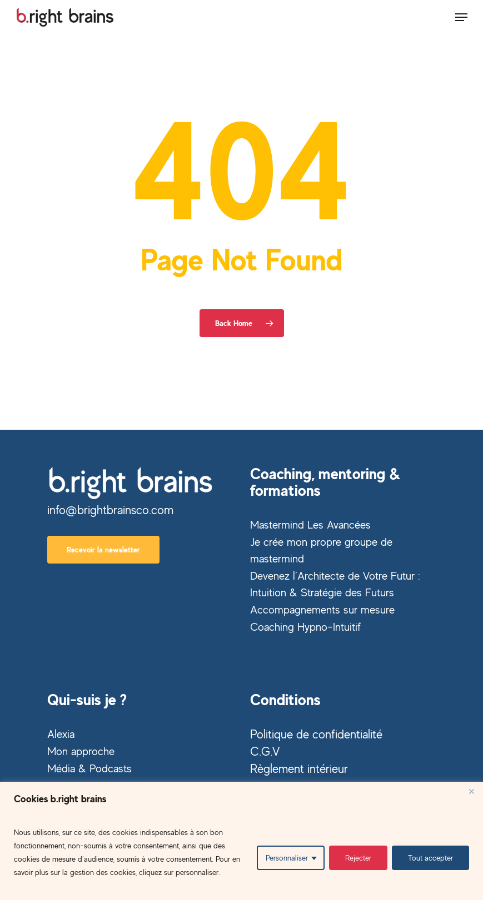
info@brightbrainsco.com (110, 509)
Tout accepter (430, 857)
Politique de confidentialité (316, 734)
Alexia (60, 734)
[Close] (471, 791)
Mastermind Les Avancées (310, 524)
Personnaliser (287, 857)
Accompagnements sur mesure (322, 609)
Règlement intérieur (299, 768)
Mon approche (80, 751)
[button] (461, 17)
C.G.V (265, 751)
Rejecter (358, 857)
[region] (241, 841)
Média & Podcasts (89, 768)
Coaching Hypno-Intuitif (305, 626)
